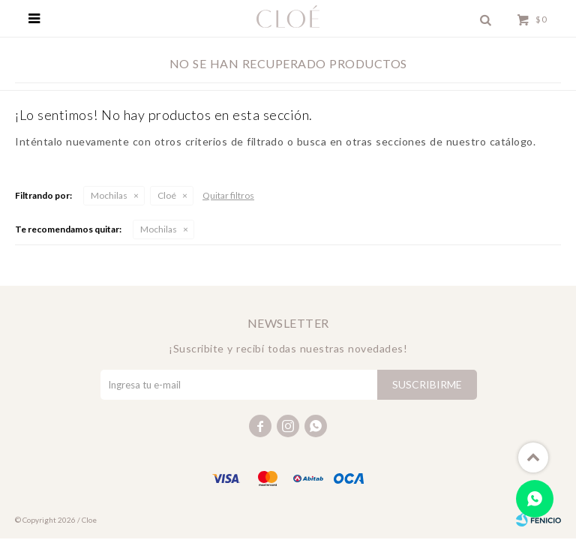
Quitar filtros (228, 195)
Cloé (167, 195)
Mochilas (109, 195)
